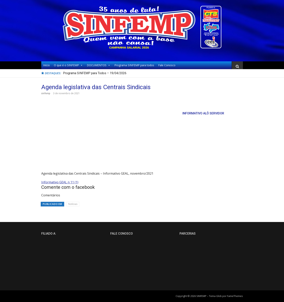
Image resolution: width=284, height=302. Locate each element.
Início (46, 65)
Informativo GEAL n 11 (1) (59, 182)
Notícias (73, 204)
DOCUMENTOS (98, 65)
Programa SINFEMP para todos (134, 65)
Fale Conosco (166, 65)
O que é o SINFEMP (68, 65)
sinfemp (45, 93)
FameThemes (235, 296)
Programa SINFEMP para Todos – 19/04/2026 (94, 73)
